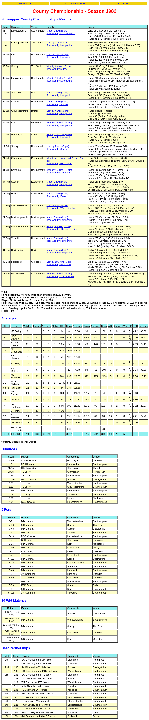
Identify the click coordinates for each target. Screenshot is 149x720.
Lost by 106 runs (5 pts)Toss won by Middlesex (59, 263)
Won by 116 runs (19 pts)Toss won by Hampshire (60, 135)
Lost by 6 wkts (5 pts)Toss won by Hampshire (59, 55)
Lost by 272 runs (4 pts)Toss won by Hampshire (59, 44)
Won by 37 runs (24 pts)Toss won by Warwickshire (60, 275)
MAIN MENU (26, 3)
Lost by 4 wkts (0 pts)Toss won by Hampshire (59, 112)
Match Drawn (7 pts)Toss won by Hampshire (59, 94)
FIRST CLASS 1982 (74, 3)
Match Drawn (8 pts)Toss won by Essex (57, 195)
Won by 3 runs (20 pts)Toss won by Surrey (59, 67)
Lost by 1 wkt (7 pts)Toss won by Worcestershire (61, 206)
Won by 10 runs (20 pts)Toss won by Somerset (59, 171)
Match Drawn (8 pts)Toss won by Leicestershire (61, 32)
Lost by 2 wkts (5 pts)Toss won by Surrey (58, 147)
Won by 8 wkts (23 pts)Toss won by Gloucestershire (62, 227)
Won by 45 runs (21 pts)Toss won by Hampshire (59, 124)
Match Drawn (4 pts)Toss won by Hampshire (59, 183)
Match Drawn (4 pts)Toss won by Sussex (57, 103)
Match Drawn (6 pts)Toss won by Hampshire (59, 218)
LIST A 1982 (123, 3)
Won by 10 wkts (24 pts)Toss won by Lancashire (59, 79)
